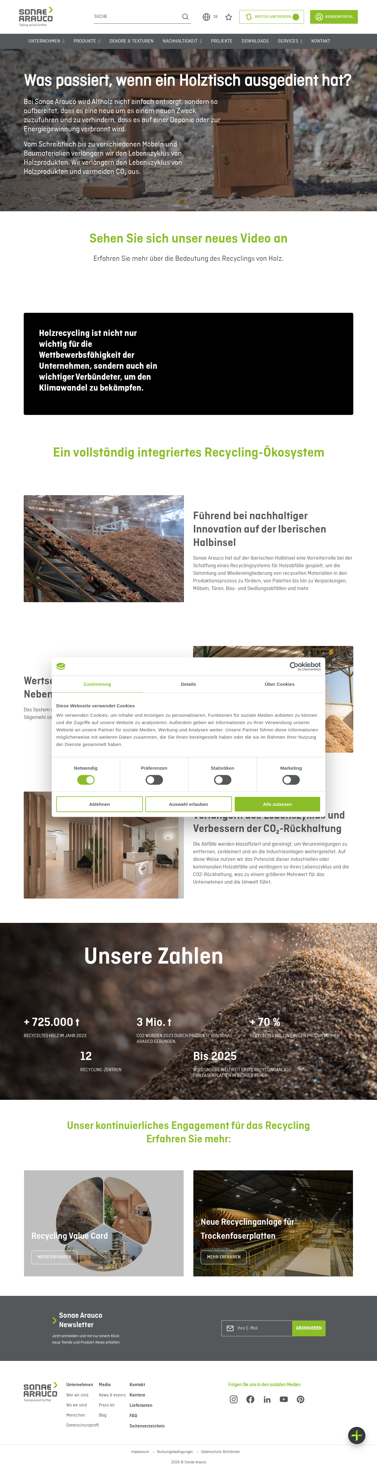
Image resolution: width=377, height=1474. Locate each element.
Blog (102, 1415)
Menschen (75, 1415)
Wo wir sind (76, 1405)
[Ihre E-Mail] (262, 1328)
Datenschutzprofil (82, 1425)
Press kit (107, 1405)
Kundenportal (334, 17)
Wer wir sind (77, 1395)
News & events (112, 1395)
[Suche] (137, 16)
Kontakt (320, 41)
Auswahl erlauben (188, 804)
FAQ (133, 1416)
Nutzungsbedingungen (175, 1452)
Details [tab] (188, 683)
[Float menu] (357, 1436)
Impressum (140, 1452)
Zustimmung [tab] (97, 683)
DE (210, 17)
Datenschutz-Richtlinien (220, 1452)
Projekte (222, 41)
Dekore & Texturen (131, 41)
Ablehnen (99, 804)
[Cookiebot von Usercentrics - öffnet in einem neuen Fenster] (294, 666)
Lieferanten (141, 1405)
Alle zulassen (277, 804)
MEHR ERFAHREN (54, 1257)
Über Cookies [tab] (280, 683)
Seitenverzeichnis (147, 1426)
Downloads (255, 41)
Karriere (137, 1395)
